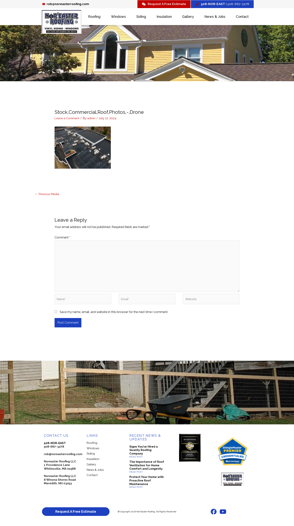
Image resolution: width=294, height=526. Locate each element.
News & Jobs (214, 17)
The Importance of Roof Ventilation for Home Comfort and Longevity (146, 468)
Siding (141, 17)
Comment (62, 238)
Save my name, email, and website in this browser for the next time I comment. (114, 314)
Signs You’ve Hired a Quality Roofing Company (143, 452)
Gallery (188, 17)
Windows (118, 17)
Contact (242, 17)
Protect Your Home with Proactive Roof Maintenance (146, 483)
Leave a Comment (67, 119)
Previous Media (47, 194)
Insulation (164, 17)
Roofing (94, 17)
